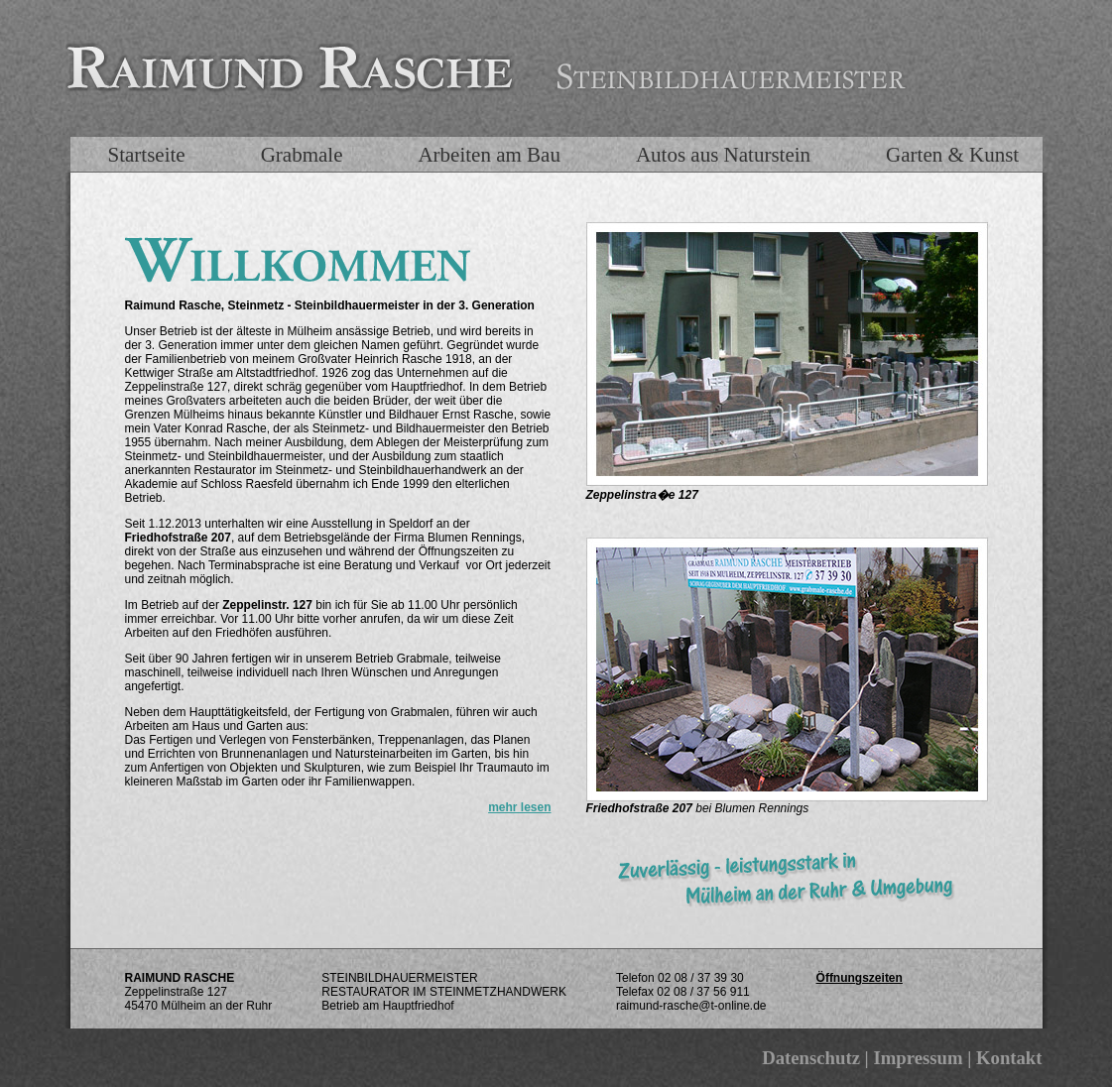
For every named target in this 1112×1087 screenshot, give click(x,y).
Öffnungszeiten (859, 978)
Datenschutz (811, 1057)
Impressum (917, 1057)
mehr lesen (519, 807)
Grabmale (302, 155)
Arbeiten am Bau (488, 155)
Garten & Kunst (952, 155)
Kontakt (1009, 1057)
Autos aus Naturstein (723, 155)
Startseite (146, 155)
